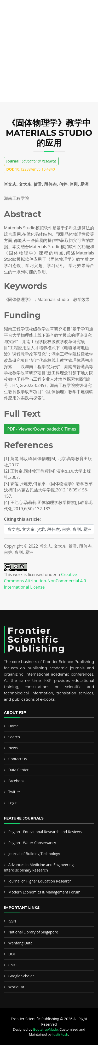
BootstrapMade (45, 1029)
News (13, 747)
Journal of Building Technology (34, 853)
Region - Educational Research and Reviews (45, 831)
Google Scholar (21, 975)
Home (13, 725)
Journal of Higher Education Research (40, 881)
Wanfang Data (20, 942)
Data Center (18, 769)
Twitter (14, 791)
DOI (11, 953)
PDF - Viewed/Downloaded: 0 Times (41, 429)
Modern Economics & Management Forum (44, 892)
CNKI (12, 964)
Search (14, 736)
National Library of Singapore (33, 932)
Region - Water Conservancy (32, 842)
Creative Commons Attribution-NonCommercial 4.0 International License (45, 581)
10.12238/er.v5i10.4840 (30, 169)
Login (13, 802)
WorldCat (16, 986)
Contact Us (17, 758)
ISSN (12, 921)
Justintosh (60, 1034)
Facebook (16, 780)
